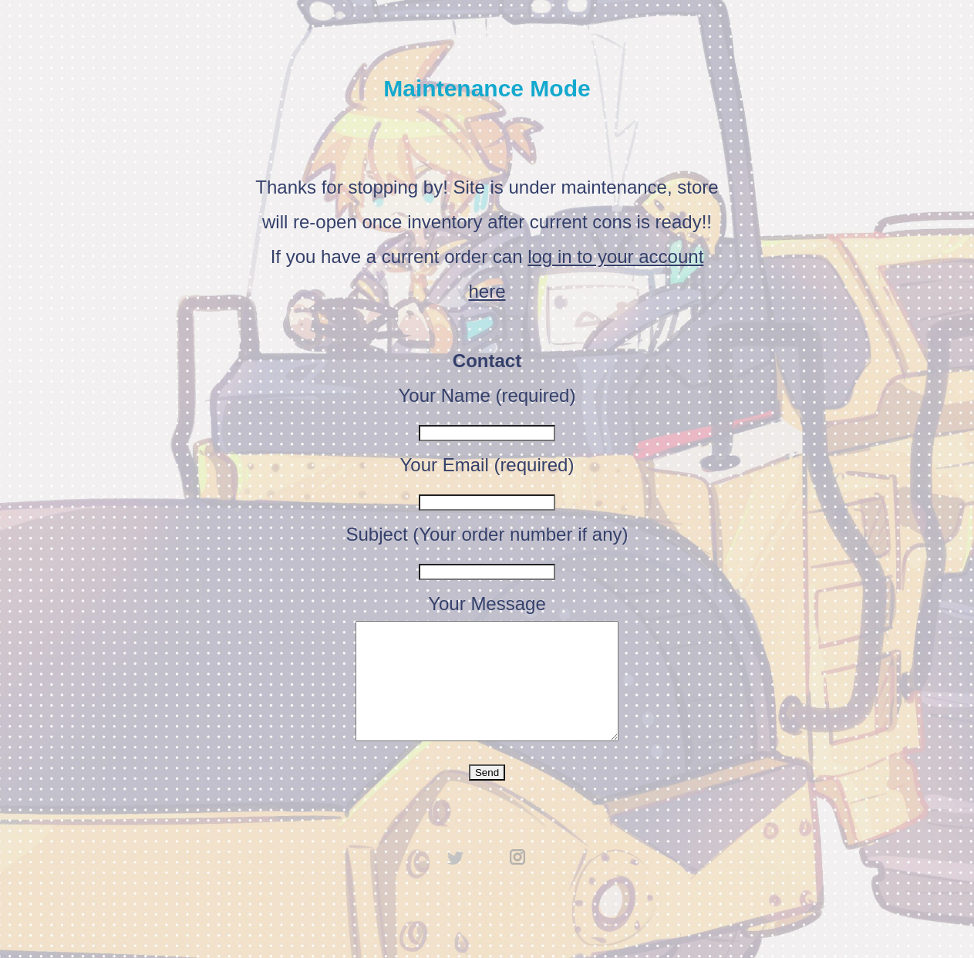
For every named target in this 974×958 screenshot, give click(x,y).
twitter (455, 880)
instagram (518, 880)
